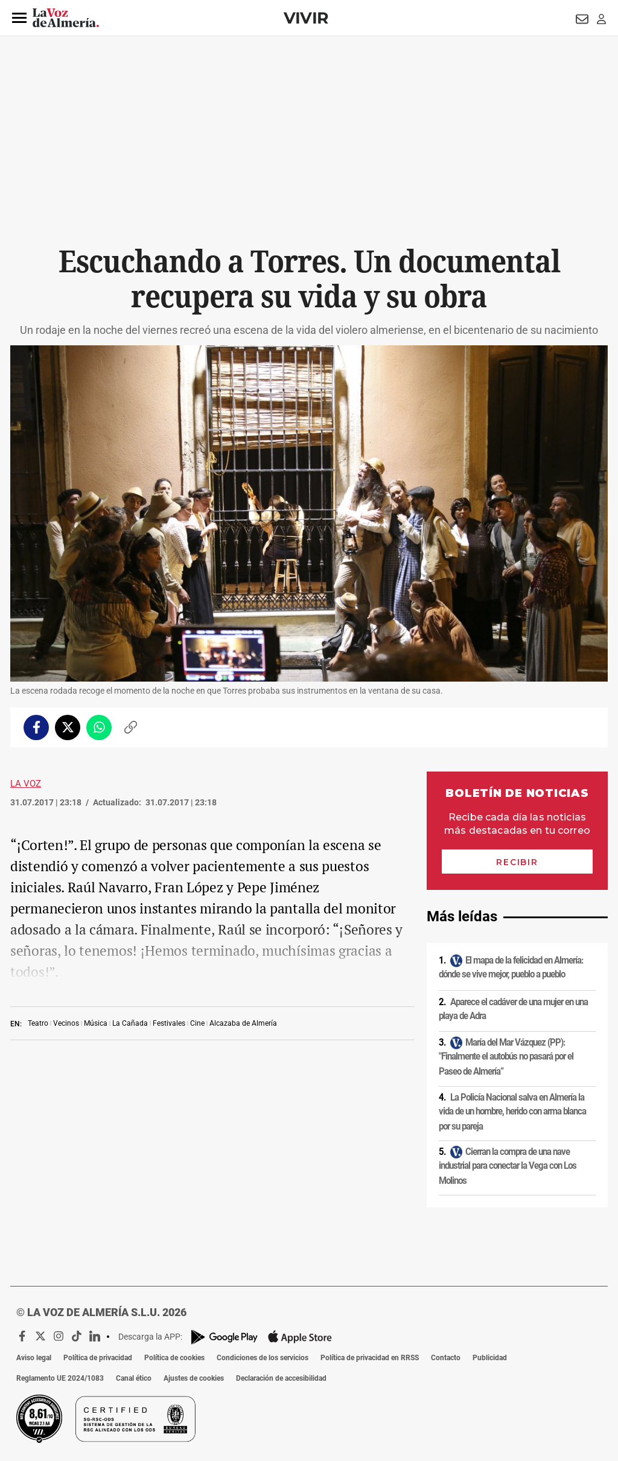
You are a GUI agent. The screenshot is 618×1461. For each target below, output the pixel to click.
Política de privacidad (97, 1358)
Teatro (38, 1023)
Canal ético (133, 1378)
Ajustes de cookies (194, 1378)
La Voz (25, 783)
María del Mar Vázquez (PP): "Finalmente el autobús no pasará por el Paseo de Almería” (506, 1057)
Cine (197, 1023)
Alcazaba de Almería (243, 1023)
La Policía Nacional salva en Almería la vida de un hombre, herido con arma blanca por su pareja (512, 1111)
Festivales (169, 1023)
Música (95, 1023)
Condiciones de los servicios (262, 1358)
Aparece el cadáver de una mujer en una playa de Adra (513, 1008)
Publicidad (490, 1358)
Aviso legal (33, 1358)
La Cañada (130, 1023)
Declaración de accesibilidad (281, 1378)
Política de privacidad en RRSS (369, 1358)
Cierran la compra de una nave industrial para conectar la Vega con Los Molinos (507, 1166)
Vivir (306, 18)
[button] (19, 18)
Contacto (445, 1358)
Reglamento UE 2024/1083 (60, 1378)
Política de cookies (174, 1358)
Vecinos (66, 1023)
